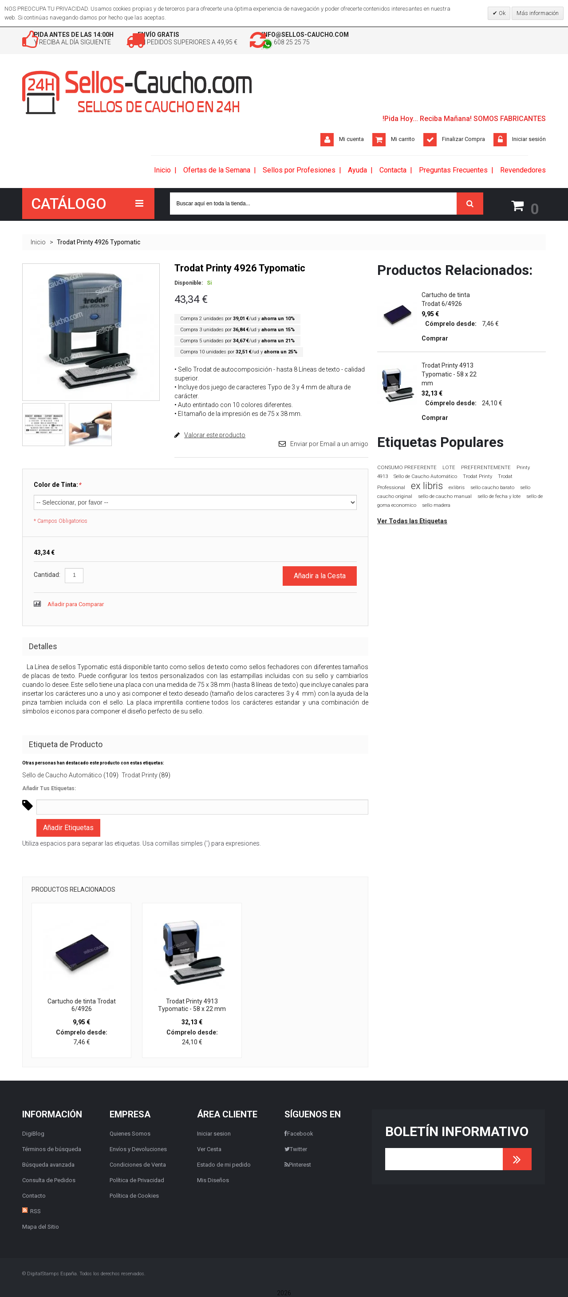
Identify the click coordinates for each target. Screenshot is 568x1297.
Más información (538, 13)
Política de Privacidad (137, 1179)
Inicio (38, 241)
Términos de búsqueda (51, 1148)
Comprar (435, 337)
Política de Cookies (134, 1195)
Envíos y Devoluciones (138, 1148)
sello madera (436, 505)
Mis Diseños (213, 1179)
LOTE (448, 467)
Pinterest (297, 1164)
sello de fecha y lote (499, 496)
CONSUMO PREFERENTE (407, 467)
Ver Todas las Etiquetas (412, 520)
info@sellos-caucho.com (367, 35)
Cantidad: (47, 574)
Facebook (298, 1133)
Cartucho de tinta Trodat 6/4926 (81, 1004)
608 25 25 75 (345, 44)
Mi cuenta (351, 140)
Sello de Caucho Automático (62, 775)
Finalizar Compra (463, 140)
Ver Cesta (209, 1148)
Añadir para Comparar (75, 604)
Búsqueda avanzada (48, 1164)
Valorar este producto (214, 434)
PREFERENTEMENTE (486, 467)
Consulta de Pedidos (48, 1179)
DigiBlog (33, 1133)
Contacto (34, 1195)
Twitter (295, 1148)
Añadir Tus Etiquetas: (49, 788)
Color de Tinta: (57, 484)
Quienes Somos (130, 1133)
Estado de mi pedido (224, 1164)
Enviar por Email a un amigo (329, 443)
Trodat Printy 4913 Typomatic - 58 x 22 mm (192, 1004)
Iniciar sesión (529, 140)
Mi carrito (403, 140)
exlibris (457, 487)
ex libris (427, 485)
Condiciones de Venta (138, 1164)
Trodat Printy (140, 775)
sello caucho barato (492, 487)
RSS (35, 1210)
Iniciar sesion (214, 1133)
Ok (501, 13)
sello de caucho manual (445, 496)
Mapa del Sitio (40, 1226)
